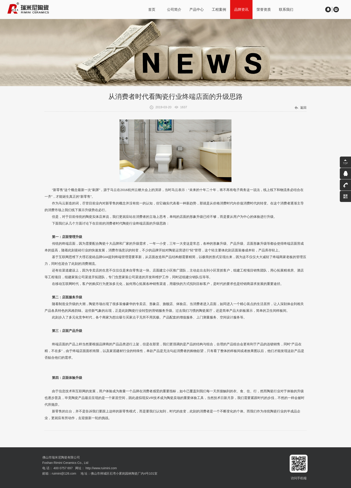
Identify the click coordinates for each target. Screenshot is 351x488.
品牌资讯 (241, 9)
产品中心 (196, 9)
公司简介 (174, 9)
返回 (303, 107)
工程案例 (219, 9)
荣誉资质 (264, 9)
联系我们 (286, 9)
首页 (151, 9)
